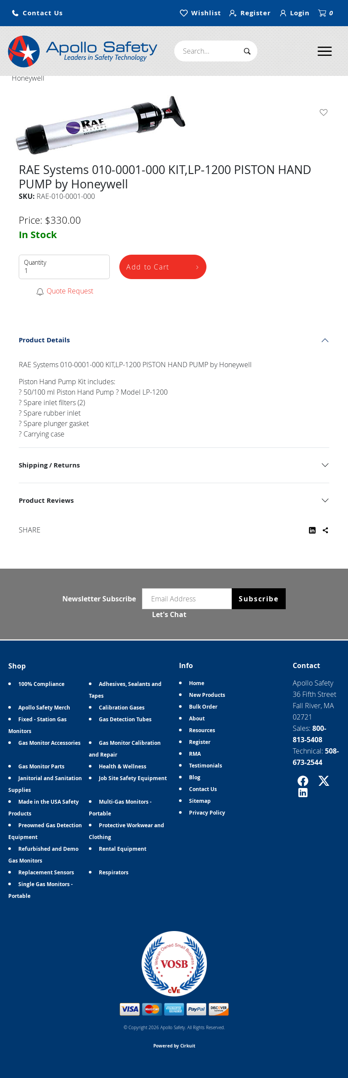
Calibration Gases (122, 707)
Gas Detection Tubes (125, 719)
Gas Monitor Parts (41, 766)
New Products (207, 695)
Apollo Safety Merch (44, 707)
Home (196, 683)
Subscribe (258, 599)
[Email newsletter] (189, 598)
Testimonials (205, 765)
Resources (202, 730)
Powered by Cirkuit (174, 1046)
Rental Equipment (122, 849)
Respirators (113, 872)
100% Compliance (41, 684)
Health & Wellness (122, 766)
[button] (37, 13)
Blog (194, 777)
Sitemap (200, 801)
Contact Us (203, 789)
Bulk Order (203, 706)
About (197, 718)
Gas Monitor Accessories (49, 743)
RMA (195, 753)
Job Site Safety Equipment (133, 778)
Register (199, 742)
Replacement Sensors (46, 872)
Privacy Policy (207, 812)
